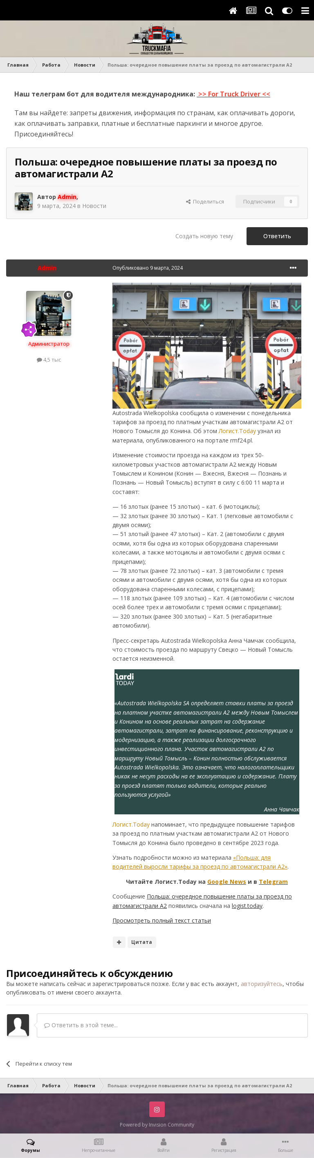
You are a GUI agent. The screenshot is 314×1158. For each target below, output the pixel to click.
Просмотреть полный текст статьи (161, 920)
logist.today (247, 906)
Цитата (141, 942)
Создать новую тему (204, 236)
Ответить (277, 236)
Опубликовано (147, 267)
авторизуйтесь (262, 984)
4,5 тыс (49, 359)
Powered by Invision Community (157, 1124)
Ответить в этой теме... (81, 1025)
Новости (94, 206)
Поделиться (205, 201)
